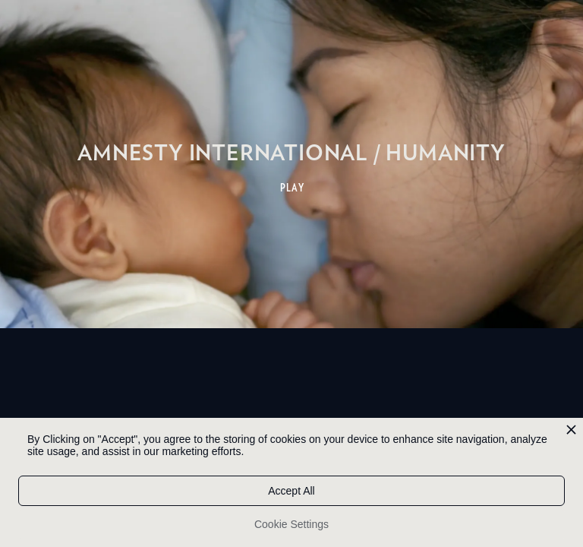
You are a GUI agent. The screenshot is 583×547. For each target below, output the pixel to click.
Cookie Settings (291, 524)
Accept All (291, 491)
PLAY (292, 188)
